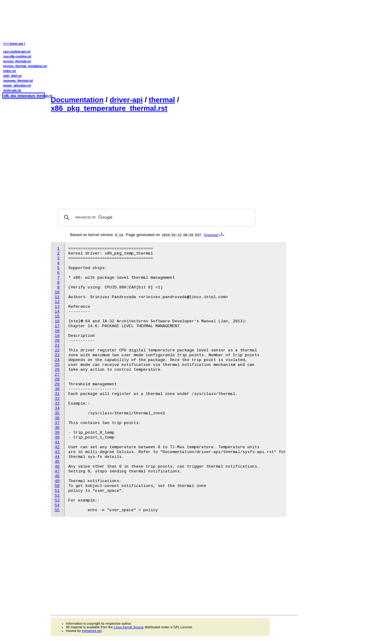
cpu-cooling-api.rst (17, 51)
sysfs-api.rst (12, 90)
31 (57, 394)
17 (57, 326)
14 (57, 311)
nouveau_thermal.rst (18, 80)
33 (57, 403)
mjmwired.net (92, 631)
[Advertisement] (174, 47)
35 (57, 413)
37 (57, 423)
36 (57, 418)
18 (57, 331)
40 (57, 437)
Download (214, 235)
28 (57, 379)
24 (57, 360)
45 (57, 461)
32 (57, 398)
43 (57, 452)
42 (57, 447)
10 (57, 292)
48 (57, 476)
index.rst (9, 71)
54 (57, 505)
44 (57, 457)
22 (57, 350)
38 (57, 428)
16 (57, 321)
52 (57, 495)
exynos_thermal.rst (17, 61)
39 (57, 432)
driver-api (126, 100)
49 (57, 481)
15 (57, 316)
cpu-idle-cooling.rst (17, 56)
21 (57, 345)
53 (57, 500)
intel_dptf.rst (12, 75)
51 (57, 490)
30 (57, 389)
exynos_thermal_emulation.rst (23, 66)
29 (57, 384)
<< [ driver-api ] (14, 43)
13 (57, 306)
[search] (155, 217)
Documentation (77, 100)
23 (57, 355)
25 (57, 365)
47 (57, 471)
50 (57, 486)
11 (57, 297)
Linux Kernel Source (129, 627)
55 (57, 510)
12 (57, 302)
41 (57, 442)
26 (57, 369)
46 (57, 466)
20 (57, 340)
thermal (162, 100)
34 (57, 408)
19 (57, 336)
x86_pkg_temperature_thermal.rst (109, 108)
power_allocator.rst (17, 85)
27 (57, 374)
